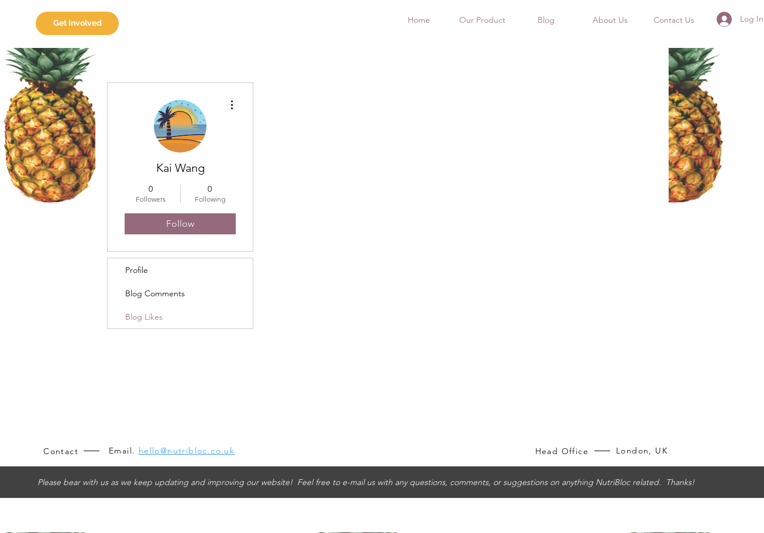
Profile (136, 270)
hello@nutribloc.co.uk (187, 450)
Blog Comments (155, 293)
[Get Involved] (77, 23)
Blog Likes (144, 317)
